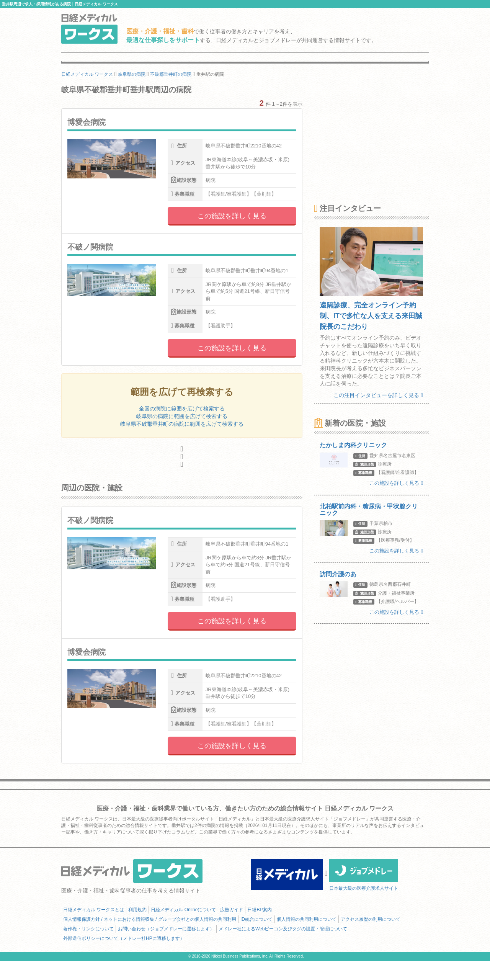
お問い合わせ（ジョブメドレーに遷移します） (166, 929)
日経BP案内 (259, 909)
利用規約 (137, 909)
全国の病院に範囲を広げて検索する (182, 408)
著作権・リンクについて (88, 929)
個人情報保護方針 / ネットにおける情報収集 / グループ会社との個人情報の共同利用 (149, 919)
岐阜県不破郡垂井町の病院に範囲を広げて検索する (181, 424)
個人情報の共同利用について (306, 919)
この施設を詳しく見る (232, 216)
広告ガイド (231, 909)
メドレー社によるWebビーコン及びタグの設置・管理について (283, 929)
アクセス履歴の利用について (370, 919)
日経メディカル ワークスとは (93, 909)
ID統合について (256, 919)
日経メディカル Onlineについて (183, 909)
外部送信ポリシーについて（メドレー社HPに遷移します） (124, 938)
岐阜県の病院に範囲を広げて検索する (181, 416)
